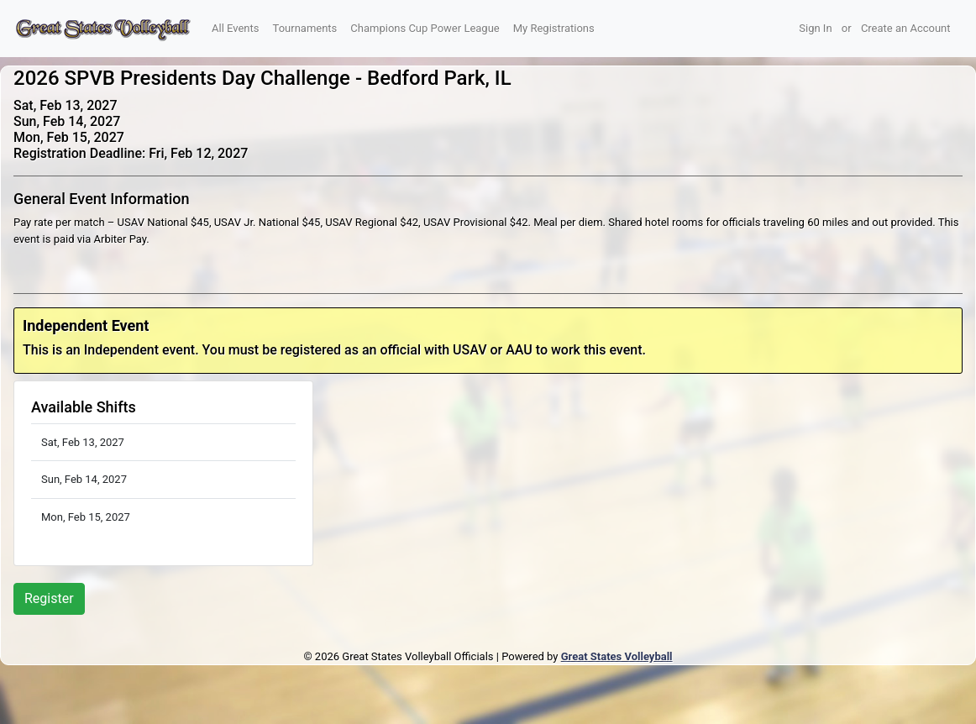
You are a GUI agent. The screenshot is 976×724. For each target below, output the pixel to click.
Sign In (815, 28)
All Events (236, 28)
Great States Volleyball (617, 656)
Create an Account (906, 28)
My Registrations (554, 28)
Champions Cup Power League (424, 28)
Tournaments (305, 28)
